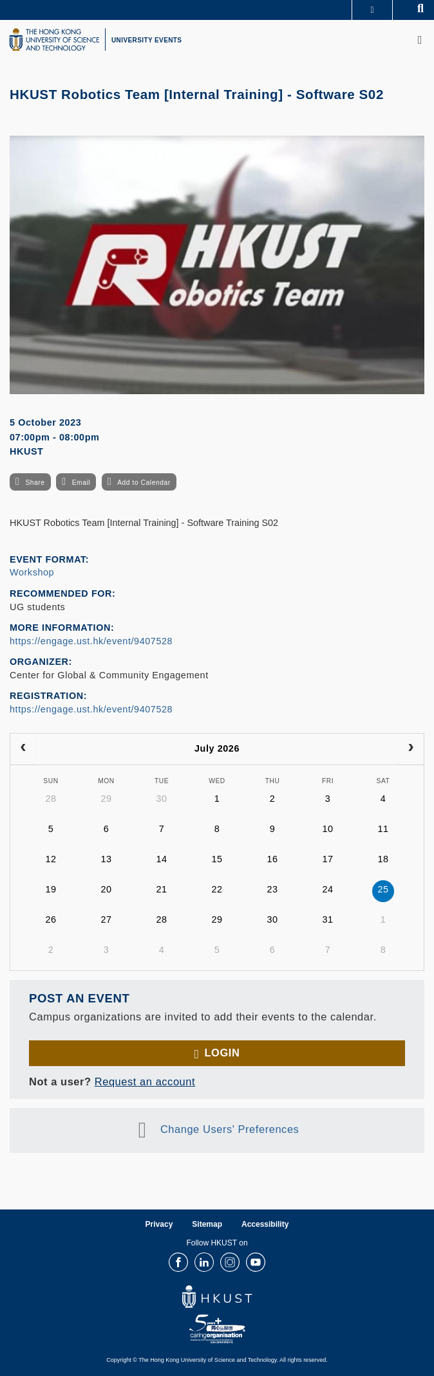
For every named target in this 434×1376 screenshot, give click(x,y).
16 (272, 859)
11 (382, 829)
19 (50, 889)
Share (34, 482)
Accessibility (264, 1224)
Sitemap (207, 1224)
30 (161, 798)
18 (382, 859)
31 (327, 919)
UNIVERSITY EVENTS (146, 40)
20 (105, 889)
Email (81, 482)
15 (216, 859)
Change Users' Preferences (229, 1129)
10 (327, 829)
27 (105, 919)
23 (272, 889)
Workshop (32, 572)
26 (50, 919)
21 (161, 889)
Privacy (159, 1224)
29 (105, 798)
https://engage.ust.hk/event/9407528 (91, 641)
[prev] (23, 749)
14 (161, 859)
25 (382, 889)
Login (222, 1052)
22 (216, 889)
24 (327, 889)
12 (50, 859)
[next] (411, 749)
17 (327, 859)
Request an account (145, 1081)
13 (105, 859)
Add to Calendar (144, 482)
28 (50, 798)
